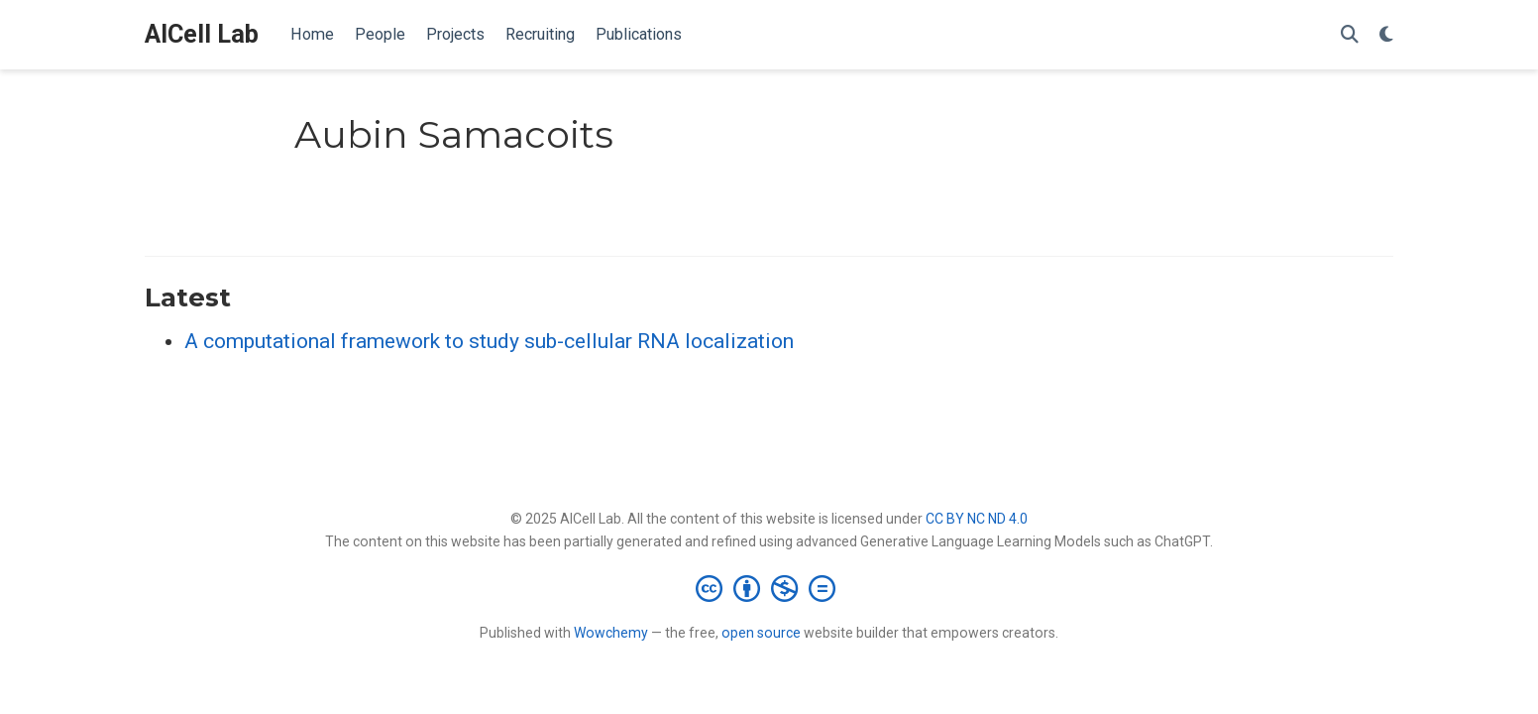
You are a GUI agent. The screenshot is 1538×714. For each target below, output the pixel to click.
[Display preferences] (1386, 35)
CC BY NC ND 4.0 (977, 519)
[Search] (1350, 35)
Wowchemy (611, 633)
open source (761, 633)
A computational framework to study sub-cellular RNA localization (489, 341)
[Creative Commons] (769, 588)
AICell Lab (202, 34)
